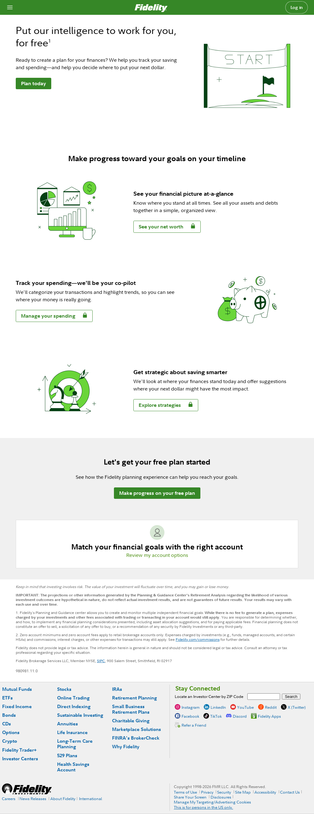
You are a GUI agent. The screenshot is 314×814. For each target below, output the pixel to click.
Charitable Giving (130, 721)
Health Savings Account (73, 767)
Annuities (67, 724)
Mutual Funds (17, 689)
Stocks (64, 689)
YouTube (245, 707)
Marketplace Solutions (136, 729)
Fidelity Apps (269, 716)
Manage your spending (45, 316)
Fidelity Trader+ (19, 750)
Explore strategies (157, 406)
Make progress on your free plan (157, 493)
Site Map (243, 792)
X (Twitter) (297, 707)
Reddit (271, 707)
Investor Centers (20, 759)
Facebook (190, 716)
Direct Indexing (73, 706)
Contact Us (290, 792)
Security (224, 792)
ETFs (7, 698)
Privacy (207, 792)
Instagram (190, 707)
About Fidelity (62, 798)
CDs (6, 724)
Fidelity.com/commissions (198, 639)
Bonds (9, 715)
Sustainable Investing (80, 715)
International (90, 798)
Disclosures (221, 797)
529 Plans (67, 755)
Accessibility (265, 792)
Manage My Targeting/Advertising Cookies (212, 801)
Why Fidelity (125, 746)
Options (10, 732)
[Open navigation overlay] (9, 7)
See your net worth (158, 227)
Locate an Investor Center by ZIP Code (209, 696)
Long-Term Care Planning (75, 743)
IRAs (117, 689)
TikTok (216, 716)
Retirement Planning (134, 698)
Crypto (9, 741)
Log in (297, 7)
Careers (8, 798)
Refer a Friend (194, 725)
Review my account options (157, 555)
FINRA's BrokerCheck (135, 738)
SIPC (101, 660)
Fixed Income (17, 706)
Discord (240, 716)
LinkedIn (218, 707)
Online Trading (73, 698)
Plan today (33, 83)
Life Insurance (72, 732)
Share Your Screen (190, 797)
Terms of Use (185, 792)
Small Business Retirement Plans (130, 709)
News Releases (32, 798)
